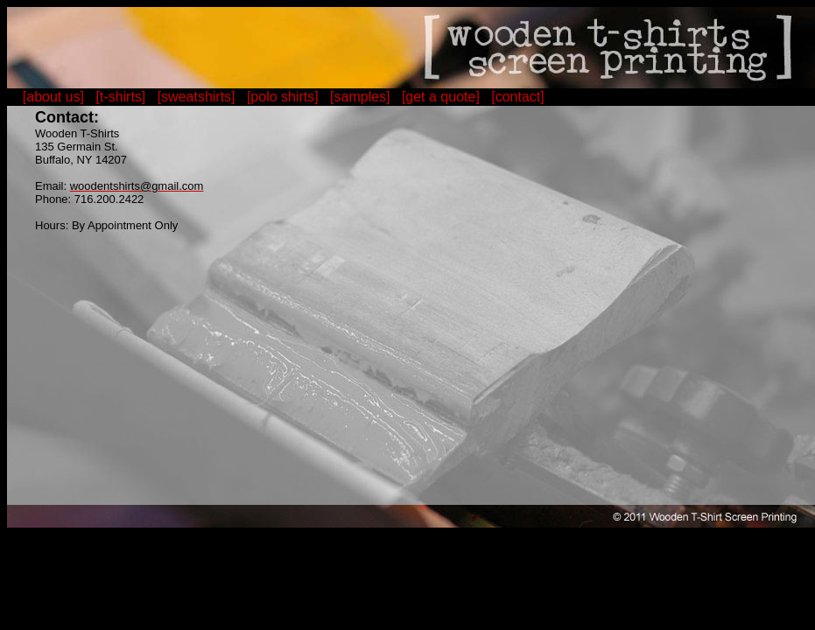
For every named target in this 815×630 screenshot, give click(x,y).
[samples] (360, 96)
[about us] (53, 96)
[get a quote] (441, 96)
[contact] (517, 96)
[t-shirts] (120, 96)
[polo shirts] (283, 96)
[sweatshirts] (196, 96)
